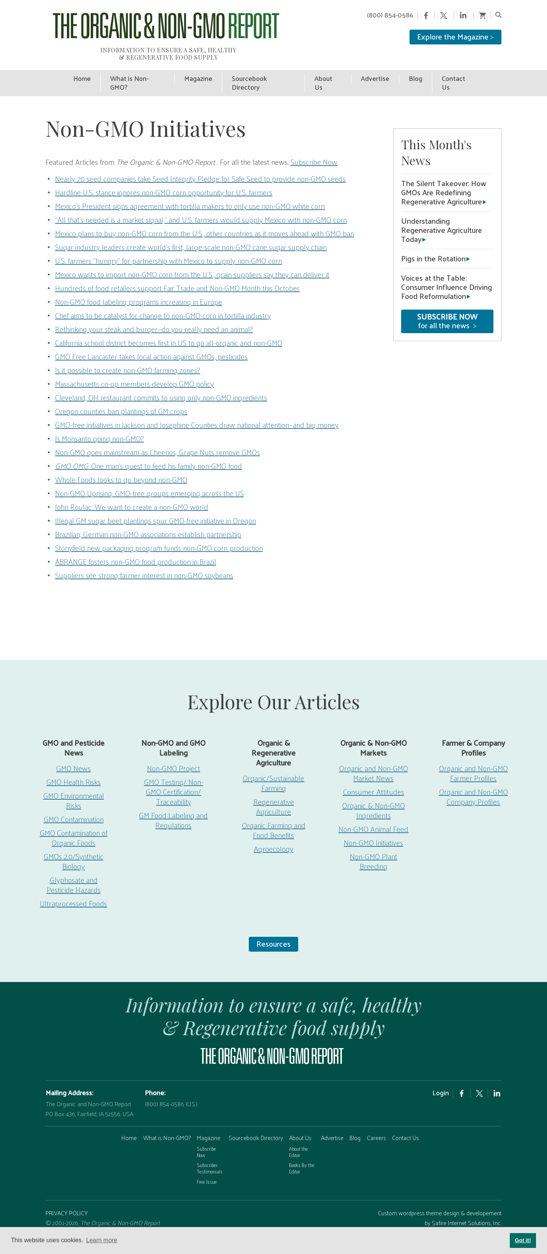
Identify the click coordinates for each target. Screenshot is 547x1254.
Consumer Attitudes (373, 780)
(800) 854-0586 (390, 15)
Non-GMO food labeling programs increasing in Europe (138, 290)
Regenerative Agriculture (273, 795)
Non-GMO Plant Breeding (373, 850)
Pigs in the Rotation (433, 247)
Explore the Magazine (455, 36)
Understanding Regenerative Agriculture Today (441, 218)
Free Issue (207, 1169)
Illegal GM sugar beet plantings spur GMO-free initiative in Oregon (155, 509)
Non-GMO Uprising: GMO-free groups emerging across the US (149, 482)
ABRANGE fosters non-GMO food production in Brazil (135, 550)
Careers (376, 1126)
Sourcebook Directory (256, 1126)
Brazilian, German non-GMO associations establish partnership (148, 523)
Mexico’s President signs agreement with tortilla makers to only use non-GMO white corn (190, 194)
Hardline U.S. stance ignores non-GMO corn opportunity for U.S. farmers (163, 181)
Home (129, 1126)
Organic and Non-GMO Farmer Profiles (473, 761)
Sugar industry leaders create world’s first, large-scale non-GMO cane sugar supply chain (191, 235)
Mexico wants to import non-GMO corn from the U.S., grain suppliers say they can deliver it (192, 263)
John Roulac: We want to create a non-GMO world (131, 495)
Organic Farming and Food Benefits (273, 818)
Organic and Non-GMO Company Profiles (473, 785)
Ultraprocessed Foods (73, 892)
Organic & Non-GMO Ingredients (373, 799)
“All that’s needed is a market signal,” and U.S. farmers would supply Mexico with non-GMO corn (201, 208)
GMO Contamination (74, 807)
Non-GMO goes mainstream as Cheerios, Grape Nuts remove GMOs (157, 441)
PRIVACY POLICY (67, 1201)
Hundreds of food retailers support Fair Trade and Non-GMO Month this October (177, 276)
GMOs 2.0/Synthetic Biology (73, 850)
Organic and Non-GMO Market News (373, 761)
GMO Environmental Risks (73, 789)
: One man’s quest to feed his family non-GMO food (148, 454)
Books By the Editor (302, 1156)
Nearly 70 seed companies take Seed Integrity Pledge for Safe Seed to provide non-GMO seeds (200, 167)
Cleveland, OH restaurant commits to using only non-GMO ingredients (161, 386)
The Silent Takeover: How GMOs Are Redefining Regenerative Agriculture (443, 181)
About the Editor (298, 1140)
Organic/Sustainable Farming (273, 771)
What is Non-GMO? (167, 1126)
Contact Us (405, 1126)
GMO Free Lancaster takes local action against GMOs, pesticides (151, 345)
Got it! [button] (523, 1240)
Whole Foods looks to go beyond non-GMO (121, 468)
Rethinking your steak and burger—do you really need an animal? (154, 317)
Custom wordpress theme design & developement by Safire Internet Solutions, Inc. (439, 1206)
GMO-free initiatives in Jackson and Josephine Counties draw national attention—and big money (196, 413)
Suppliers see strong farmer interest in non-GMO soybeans (144, 564)
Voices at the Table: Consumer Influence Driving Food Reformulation (446, 275)
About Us (300, 1126)
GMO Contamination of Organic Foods (74, 826)
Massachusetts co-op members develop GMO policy (134, 372)
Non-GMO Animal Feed (373, 817)
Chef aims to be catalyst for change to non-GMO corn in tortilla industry (163, 304)
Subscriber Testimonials (210, 1156)
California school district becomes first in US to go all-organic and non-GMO (168, 331)
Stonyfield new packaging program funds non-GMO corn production (159, 536)
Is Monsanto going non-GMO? (99, 427)
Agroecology (273, 837)
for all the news (447, 309)
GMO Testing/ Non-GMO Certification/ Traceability (173, 780)
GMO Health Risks (73, 770)
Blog (354, 1126)
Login (440, 1081)
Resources (273, 932)
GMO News (73, 757)
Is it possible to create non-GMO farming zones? (127, 358)
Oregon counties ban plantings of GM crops (121, 399)
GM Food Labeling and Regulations (173, 809)
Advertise (332, 1126)
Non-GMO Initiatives (373, 831)
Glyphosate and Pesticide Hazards (74, 873)
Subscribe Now (314, 150)
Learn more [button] (101, 1240)
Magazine (208, 1126)
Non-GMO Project (173, 757)
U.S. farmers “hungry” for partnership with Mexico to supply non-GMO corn (168, 249)
